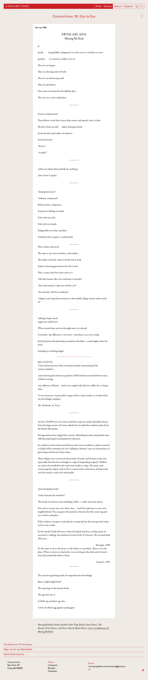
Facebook (52, 671)
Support (128, 6)
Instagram (53, 665)
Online (108, 6)
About (117, 6)
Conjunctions (17, 6)
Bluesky (51, 668)
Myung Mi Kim (74, 38)
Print (98, 6)
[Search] (141, 6)
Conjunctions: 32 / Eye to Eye (74, 16)
